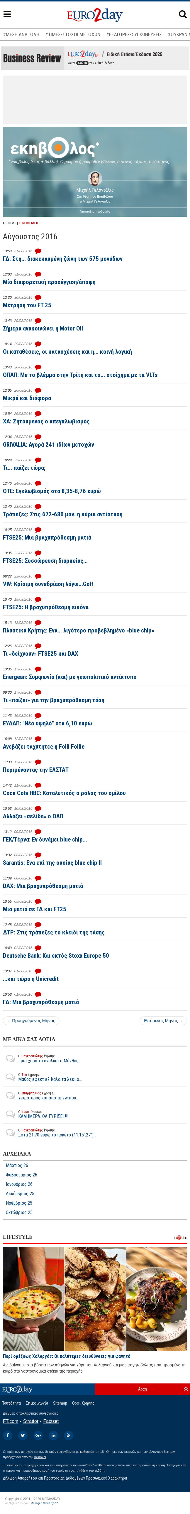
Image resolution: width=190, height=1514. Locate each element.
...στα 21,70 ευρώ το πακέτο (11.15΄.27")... (49, 1132)
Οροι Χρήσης (83, 1403)
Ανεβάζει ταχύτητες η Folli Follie (43, 746)
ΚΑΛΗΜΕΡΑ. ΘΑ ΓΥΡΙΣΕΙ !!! (35, 1114)
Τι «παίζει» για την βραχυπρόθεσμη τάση (53, 700)
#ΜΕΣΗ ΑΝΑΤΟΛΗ (21, 34)
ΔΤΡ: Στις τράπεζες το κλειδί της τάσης (54, 932)
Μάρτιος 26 (17, 1165)
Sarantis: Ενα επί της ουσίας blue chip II (52, 862)
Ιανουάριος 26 (19, 1184)
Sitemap (60, 1403)
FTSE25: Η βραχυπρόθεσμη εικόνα (46, 607)
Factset (51, 1421)
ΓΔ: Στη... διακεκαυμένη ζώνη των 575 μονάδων (63, 258)
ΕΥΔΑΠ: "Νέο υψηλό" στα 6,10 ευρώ (47, 723)
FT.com (10, 1421)
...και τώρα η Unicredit (31, 978)
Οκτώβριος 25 (19, 1212)
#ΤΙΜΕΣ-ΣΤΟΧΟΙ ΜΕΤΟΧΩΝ (72, 34)
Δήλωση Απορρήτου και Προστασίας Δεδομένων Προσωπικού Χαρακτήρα (65, 1478)
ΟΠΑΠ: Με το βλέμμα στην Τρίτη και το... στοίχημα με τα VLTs (80, 374)
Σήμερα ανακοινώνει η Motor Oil (43, 328)
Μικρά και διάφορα (27, 398)
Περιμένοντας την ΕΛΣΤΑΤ (36, 769)
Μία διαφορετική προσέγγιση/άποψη (49, 282)
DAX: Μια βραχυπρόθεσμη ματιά (43, 885)
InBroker (40, 1457)
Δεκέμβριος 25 (20, 1193)
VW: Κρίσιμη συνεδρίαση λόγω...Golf (48, 583)
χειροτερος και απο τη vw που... (41, 1095)
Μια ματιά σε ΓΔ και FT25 (34, 909)
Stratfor (30, 1421)
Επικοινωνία (37, 1403)
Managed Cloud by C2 (44, 1503)
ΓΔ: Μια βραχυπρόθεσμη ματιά (41, 1002)
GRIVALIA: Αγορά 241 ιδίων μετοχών (48, 444)
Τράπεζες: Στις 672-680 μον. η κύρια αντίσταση (63, 514)
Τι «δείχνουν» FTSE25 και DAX (40, 653)
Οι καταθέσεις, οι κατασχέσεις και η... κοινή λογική (67, 351)
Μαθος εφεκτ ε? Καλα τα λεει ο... (42, 1077)
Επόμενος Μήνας (163, 1020)
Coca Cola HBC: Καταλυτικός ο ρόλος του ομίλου (64, 793)
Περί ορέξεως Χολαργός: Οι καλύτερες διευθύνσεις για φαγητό (66, 1356)
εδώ (82, 63)
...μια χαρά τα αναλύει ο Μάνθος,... (42, 1058)
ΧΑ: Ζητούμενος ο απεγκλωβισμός (46, 421)
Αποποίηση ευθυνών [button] (95, 211)
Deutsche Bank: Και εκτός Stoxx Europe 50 (56, 955)
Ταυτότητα (11, 1403)
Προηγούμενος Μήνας (31, 1020)
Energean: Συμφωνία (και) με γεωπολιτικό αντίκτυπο (70, 676)
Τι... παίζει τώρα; (24, 467)
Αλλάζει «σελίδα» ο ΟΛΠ (33, 816)
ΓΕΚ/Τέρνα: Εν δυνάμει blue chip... (45, 839)
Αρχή (142, 1389)
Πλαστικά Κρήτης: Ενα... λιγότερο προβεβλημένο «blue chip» (78, 630)
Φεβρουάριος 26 (21, 1175)
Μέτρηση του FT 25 (27, 305)
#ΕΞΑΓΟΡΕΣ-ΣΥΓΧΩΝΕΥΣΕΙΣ (134, 34)
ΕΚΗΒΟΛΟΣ (29, 223)
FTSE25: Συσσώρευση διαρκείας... (45, 560)
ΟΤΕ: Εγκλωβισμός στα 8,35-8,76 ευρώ (52, 491)
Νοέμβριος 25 (19, 1203)
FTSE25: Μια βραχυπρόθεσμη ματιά (47, 537)
